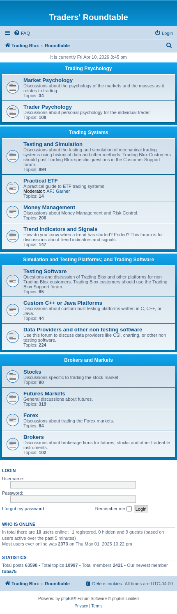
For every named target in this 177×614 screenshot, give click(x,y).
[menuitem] (22, 33)
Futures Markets (44, 393)
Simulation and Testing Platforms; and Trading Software (88, 259)
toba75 (9, 571)
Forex (30, 415)
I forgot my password (23, 508)
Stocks (32, 372)
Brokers (33, 437)
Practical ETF (40, 181)
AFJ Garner (58, 191)
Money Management (49, 207)
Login (9, 470)
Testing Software (45, 271)
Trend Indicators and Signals (60, 229)
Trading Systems (88, 132)
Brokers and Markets (88, 360)
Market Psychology (48, 80)
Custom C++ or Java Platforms (62, 303)
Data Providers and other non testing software (82, 329)
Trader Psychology (47, 107)
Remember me (113, 509)
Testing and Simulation (53, 144)
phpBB (67, 598)
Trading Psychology (88, 68)
